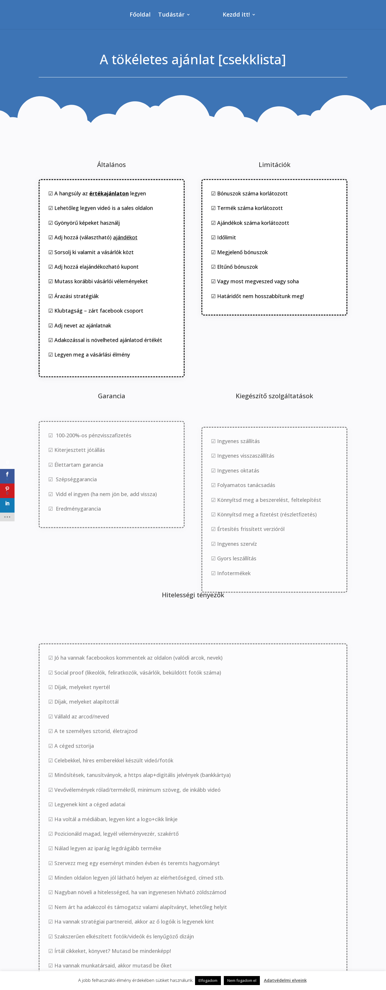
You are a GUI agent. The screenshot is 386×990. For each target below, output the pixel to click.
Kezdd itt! (247, 15)
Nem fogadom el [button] (241, 980)
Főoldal (128, 15)
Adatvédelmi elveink (285, 980)
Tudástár (160, 15)
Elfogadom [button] (208, 980)
